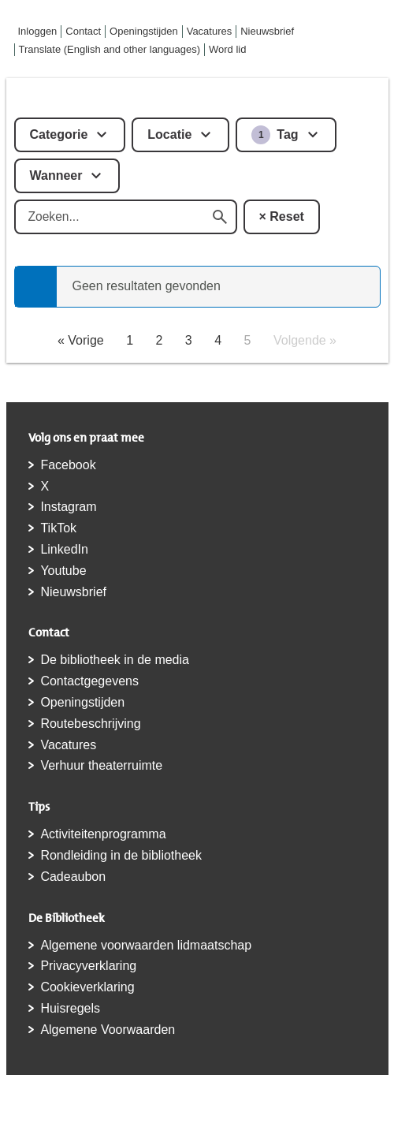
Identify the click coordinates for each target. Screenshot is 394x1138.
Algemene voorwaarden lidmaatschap (145, 945)
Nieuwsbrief (267, 31)
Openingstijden (144, 31)
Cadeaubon (73, 876)
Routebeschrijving (90, 723)
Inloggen (38, 31)
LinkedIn (64, 549)
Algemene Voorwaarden (107, 1029)
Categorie (59, 134)
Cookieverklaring (87, 987)
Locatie (169, 134)
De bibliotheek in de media (114, 659)
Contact (83, 31)
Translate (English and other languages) (110, 49)
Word (227, 49)
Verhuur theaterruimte (101, 765)
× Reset (281, 216)
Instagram (68, 506)
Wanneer (56, 175)
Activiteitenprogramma (102, 834)
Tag (274, 134)
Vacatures (209, 31)
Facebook (67, 465)
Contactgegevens (89, 681)
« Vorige (81, 340)
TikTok (58, 528)
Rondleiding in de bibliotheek (121, 855)
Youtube (63, 570)
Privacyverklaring (88, 965)
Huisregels (70, 1008)
